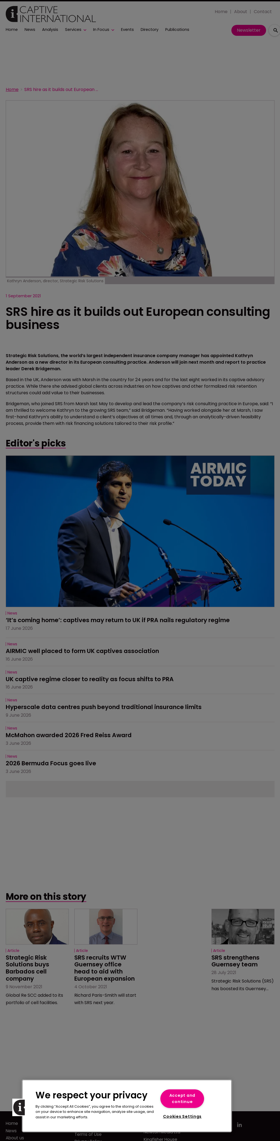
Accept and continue (182, 1098)
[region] (127, 1106)
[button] (21, 1107)
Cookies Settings (182, 1116)
